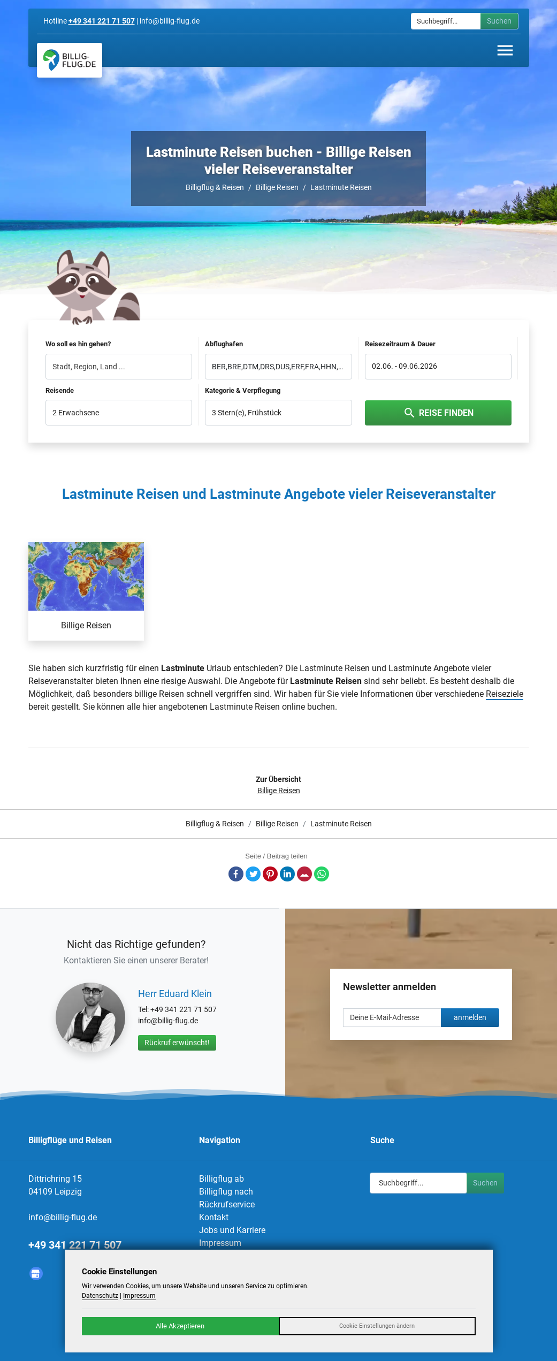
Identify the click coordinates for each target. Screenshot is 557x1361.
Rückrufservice (227, 1204)
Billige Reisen (277, 187)
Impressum (220, 1243)
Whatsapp (321, 873)
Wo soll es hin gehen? (78, 344)
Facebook (235, 873)
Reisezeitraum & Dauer (400, 344)
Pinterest (270, 873)
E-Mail (304, 873)
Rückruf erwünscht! (177, 1042)
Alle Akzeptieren (180, 1326)
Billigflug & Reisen (215, 187)
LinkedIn (287, 873)
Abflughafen (224, 344)
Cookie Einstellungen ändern (377, 1325)
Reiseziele (504, 694)
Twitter (253, 873)
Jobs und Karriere (232, 1230)
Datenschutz (100, 1295)
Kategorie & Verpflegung (242, 390)
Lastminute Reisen (341, 187)
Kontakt (213, 1217)
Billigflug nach (226, 1192)
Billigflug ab (221, 1179)
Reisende (59, 390)
